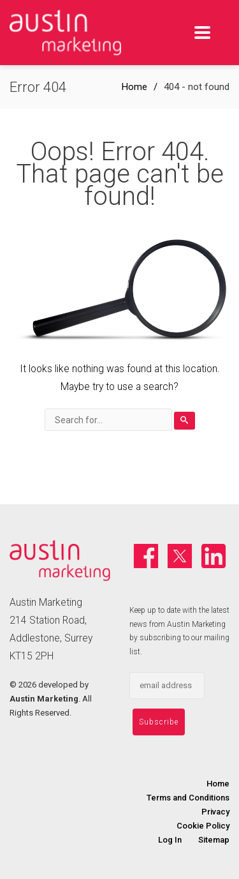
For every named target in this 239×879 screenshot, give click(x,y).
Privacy (215, 811)
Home (134, 87)
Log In (170, 840)
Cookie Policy (203, 825)
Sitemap (213, 840)
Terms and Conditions (188, 797)
